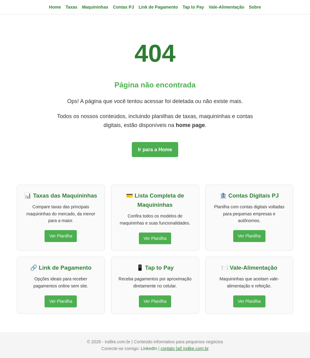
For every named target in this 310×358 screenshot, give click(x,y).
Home (55, 7)
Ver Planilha (60, 235)
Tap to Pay (193, 7)
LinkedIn (149, 348)
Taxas (71, 7)
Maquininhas (95, 7)
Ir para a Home (155, 149)
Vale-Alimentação (226, 7)
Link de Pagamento (158, 7)
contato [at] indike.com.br (185, 348)
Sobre (255, 7)
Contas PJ (123, 7)
